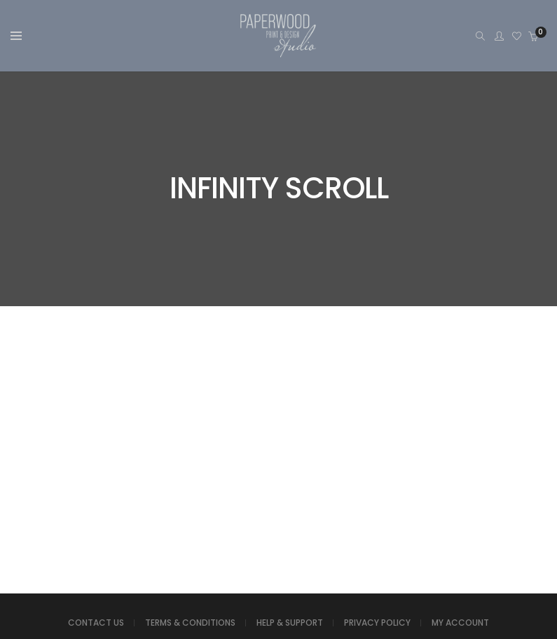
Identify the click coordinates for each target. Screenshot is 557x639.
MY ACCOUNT (460, 622)
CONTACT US (96, 622)
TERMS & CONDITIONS (190, 622)
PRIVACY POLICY (377, 622)
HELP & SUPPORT (289, 622)
